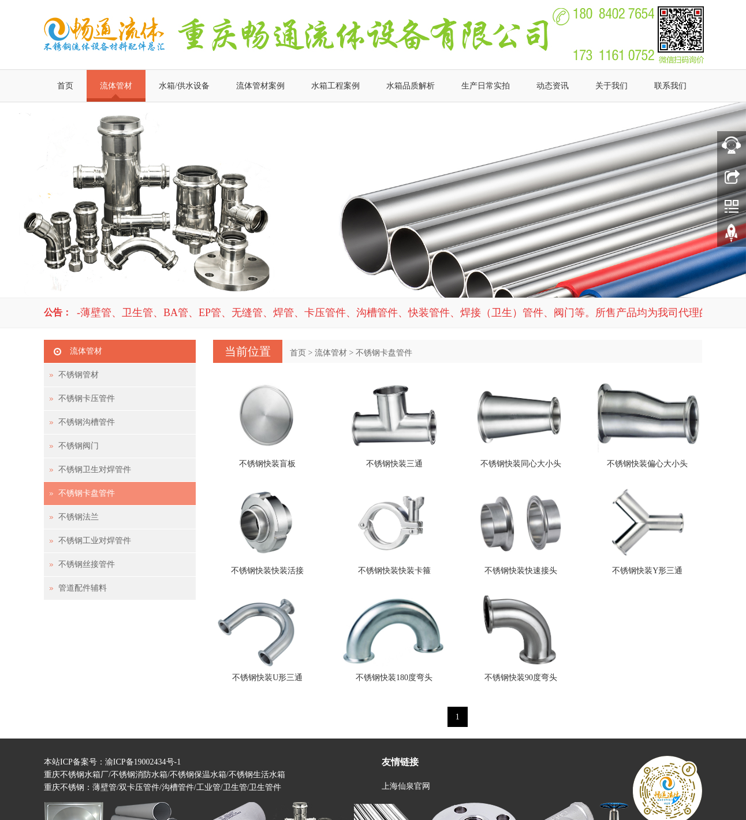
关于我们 (611, 85)
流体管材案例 (260, 85)
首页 (65, 85)
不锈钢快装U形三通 (267, 677)
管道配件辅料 (82, 588)
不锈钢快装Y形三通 (647, 570)
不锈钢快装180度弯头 (394, 677)
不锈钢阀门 (78, 445)
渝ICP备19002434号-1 (143, 762)
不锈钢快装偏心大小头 (647, 463)
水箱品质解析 (410, 85)
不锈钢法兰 (78, 517)
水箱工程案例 (335, 85)
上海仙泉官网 (406, 786)
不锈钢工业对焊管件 (94, 540)
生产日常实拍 (485, 85)
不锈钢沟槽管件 (86, 422)
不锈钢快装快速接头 (520, 570)
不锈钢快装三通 (394, 463)
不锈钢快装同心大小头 (520, 463)
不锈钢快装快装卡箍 (394, 570)
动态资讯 (552, 85)
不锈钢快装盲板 (267, 463)
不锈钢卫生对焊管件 (94, 469)
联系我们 (670, 85)
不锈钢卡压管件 (86, 398)
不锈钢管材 (78, 374)
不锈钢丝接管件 (86, 564)
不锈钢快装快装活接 (267, 570)
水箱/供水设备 (184, 85)
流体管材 (116, 85)
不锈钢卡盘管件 (384, 352)
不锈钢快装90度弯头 (520, 677)
